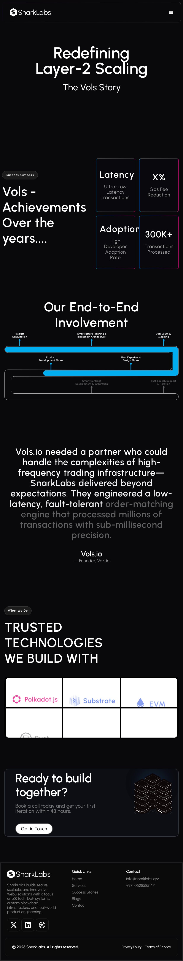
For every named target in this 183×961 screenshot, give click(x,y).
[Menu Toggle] (171, 12)
